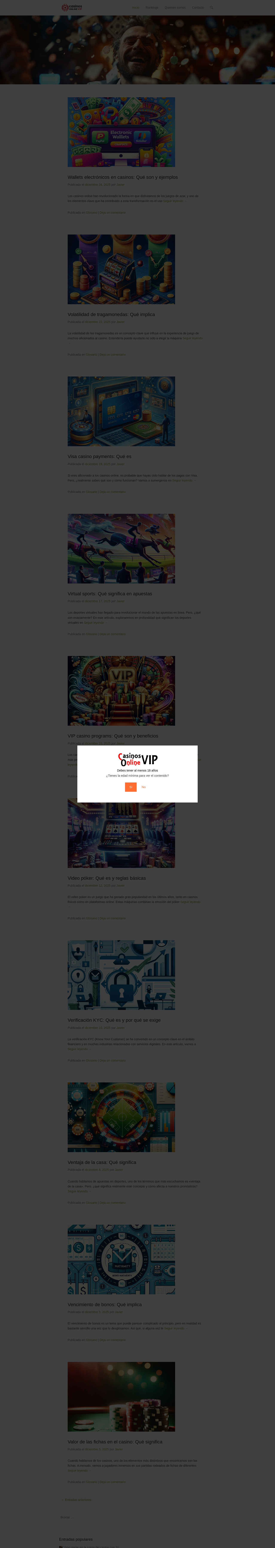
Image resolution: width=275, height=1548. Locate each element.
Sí (130, 787)
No (144, 787)
